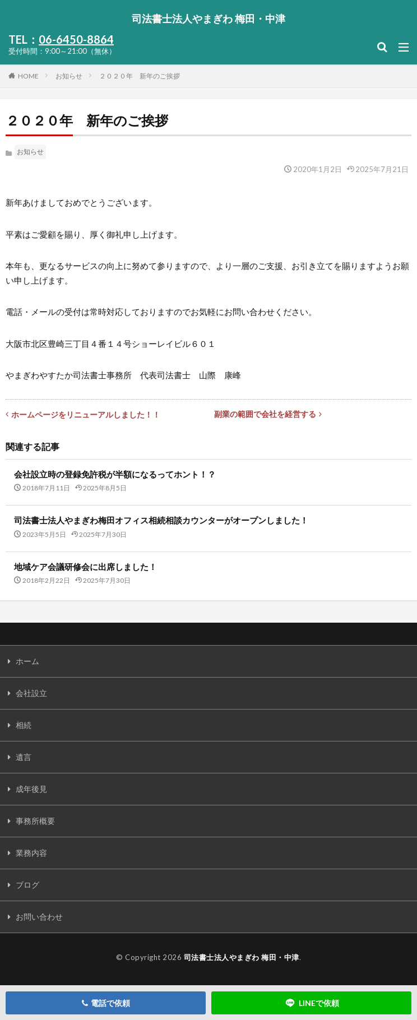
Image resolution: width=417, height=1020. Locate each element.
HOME (28, 75)
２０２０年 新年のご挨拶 (139, 76)
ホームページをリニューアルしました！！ (83, 414)
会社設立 (31, 693)
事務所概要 (35, 821)
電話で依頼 (106, 1003)
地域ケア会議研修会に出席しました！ (85, 567)
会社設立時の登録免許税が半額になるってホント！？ (115, 474)
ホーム (27, 661)
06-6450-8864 (76, 39)
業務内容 (31, 852)
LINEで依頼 (311, 1003)
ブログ (27, 884)
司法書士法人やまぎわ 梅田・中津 (208, 18)
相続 (23, 725)
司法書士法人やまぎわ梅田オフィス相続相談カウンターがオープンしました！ (161, 520)
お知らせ (68, 76)
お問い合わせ (39, 916)
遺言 (23, 757)
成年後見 (31, 789)
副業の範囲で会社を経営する (268, 414)
